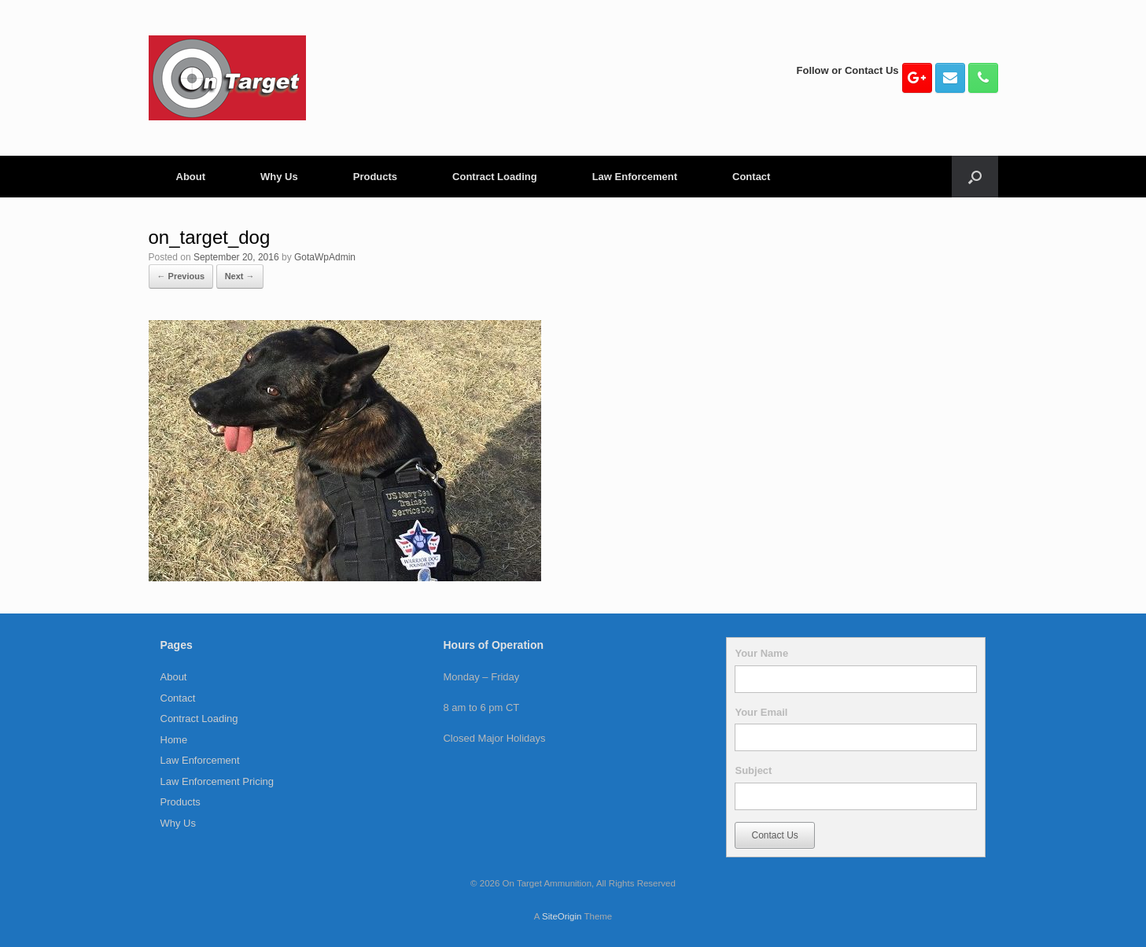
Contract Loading (494, 176)
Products (375, 176)
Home (174, 740)
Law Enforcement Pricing (217, 781)
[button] (975, 176)
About (191, 176)
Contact (751, 176)
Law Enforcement (634, 176)
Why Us (279, 176)
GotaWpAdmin (325, 257)
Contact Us (774, 835)
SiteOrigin (562, 916)
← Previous (181, 276)
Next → (240, 276)
